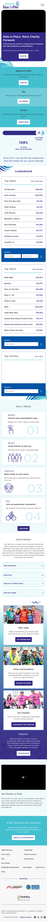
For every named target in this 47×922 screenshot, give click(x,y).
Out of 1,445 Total (37, 181)
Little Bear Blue (11, 313)
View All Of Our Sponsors (23, 838)
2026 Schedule (23, 566)
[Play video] (23, 777)
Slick (6, 307)
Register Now (23, 753)
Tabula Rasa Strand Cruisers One (18, 318)
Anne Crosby (10, 195)
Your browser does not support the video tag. (23, 21)
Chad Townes (10, 207)
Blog (3, 871)
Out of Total (39, 356)
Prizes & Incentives (30, 854)
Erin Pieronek (10, 225)
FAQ (2, 859)
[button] (42, 5)
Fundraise (28, 850)
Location (23, 575)
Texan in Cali (9, 301)
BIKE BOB (8, 277)
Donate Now (23, 122)
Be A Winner (23, 101)
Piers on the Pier (11, 289)
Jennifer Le (9, 242)
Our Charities (5, 863)
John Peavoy (9, 213)
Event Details (6, 850)
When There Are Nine (13, 330)
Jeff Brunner (9, 189)
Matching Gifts (29, 859)
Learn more (23, 528)
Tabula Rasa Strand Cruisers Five (18, 324)
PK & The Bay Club (12, 201)
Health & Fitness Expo (23, 584)
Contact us (39, 867)
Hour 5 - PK (9, 295)
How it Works (5, 854)
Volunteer (27, 867)
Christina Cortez (11, 236)
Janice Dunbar (10, 230)
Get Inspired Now (23, 640)
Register (23, 56)
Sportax (7, 283)
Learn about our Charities (23, 725)
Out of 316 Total (37, 269)
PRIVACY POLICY (26, 917)
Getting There (23, 593)
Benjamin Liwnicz (12, 219)
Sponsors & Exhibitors (10, 867)
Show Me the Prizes (23, 683)
